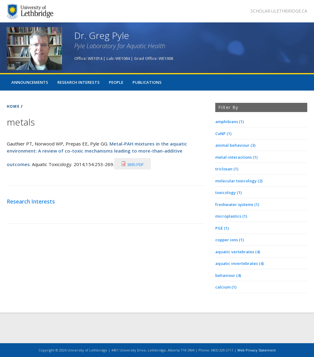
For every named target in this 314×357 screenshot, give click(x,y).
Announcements (29, 82)
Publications (147, 82)
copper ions (229, 240)
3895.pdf (135, 165)
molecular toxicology (238, 181)
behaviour (228, 275)
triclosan (226, 169)
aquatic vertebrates (237, 251)
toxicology (228, 192)
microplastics (231, 216)
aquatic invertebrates (239, 263)
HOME (13, 106)
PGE (222, 228)
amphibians (229, 121)
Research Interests (78, 82)
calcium (225, 287)
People (116, 82)
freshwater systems (237, 204)
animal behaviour (235, 145)
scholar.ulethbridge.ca (279, 11)
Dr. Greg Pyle (101, 35)
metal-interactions (236, 157)
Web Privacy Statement (256, 350)
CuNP (223, 133)
